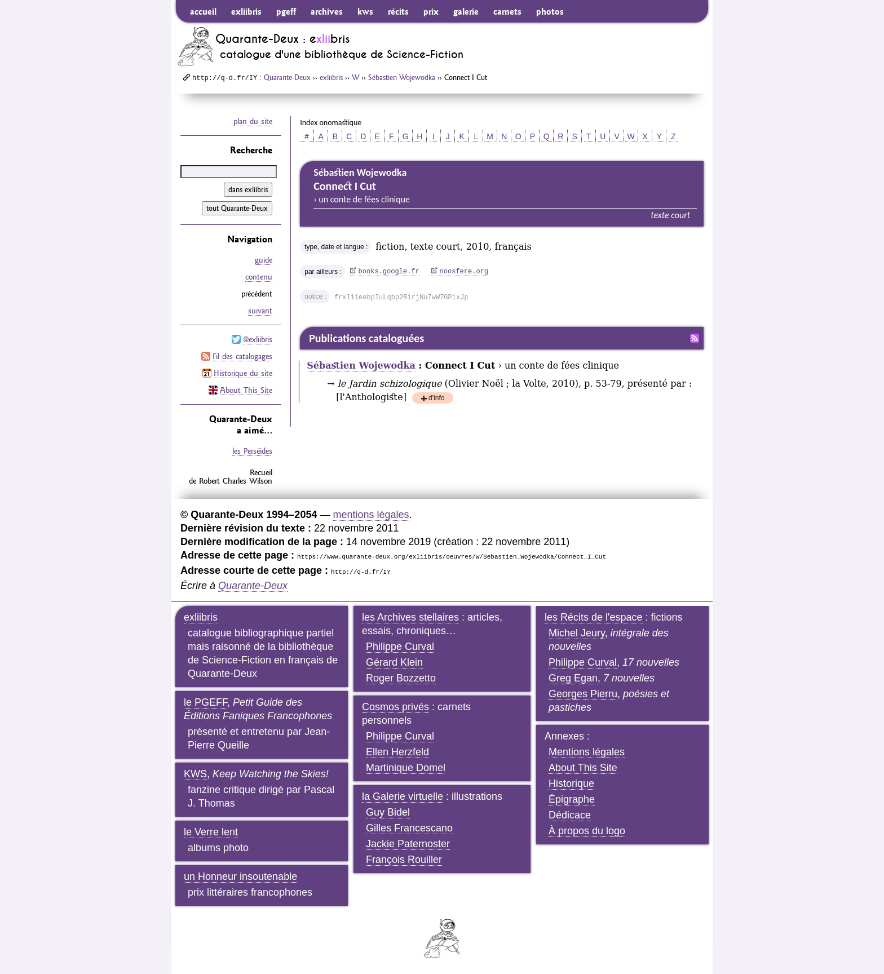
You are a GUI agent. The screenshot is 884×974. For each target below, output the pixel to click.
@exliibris (257, 339)
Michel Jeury (577, 633)
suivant (260, 310)
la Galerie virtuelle (402, 796)
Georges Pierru (583, 693)
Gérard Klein (394, 662)
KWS (195, 774)
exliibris (246, 11)
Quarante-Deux (287, 77)
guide (263, 259)
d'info (436, 399)
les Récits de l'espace (594, 617)
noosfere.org (464, 272)
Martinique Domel (405, 767)
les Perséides (252, 450)
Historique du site (243, 373)
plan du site (252, 121)
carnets (507, 11)
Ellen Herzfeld (397, 752)
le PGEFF (205, 702)
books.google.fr (389, 272)
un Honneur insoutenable (240, 876)
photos (550, 11)
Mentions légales (587, 752)
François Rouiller (404, 859)
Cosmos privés (395, 706)
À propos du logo (587, 830)
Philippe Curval (400, 646)
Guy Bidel (388, 812)
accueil (203, 11)
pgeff (286, 11)
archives (327, 11)
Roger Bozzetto (401, 678)
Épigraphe (572, 799)
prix (431, 11)
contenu (258, 276)
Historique (571, 783)
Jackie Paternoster (408, 843)
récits (398, 11)
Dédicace (570, 815)
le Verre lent (211, 832)
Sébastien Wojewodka (401, 77)
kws (365, 11)
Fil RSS (694, 338)
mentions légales (371, 514)
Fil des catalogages (242, 356)
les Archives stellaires (410, 617)
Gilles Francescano (409, 828)
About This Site (246, 390)
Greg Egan (573, 678)
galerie (466, 11)
